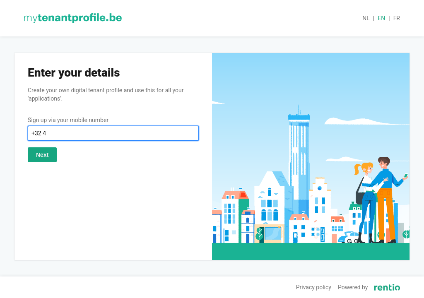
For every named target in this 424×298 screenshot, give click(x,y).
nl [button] (366, 18)
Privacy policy (313, 287)
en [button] (381, 18)
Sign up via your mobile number (68, 120)
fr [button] (396, 18)
